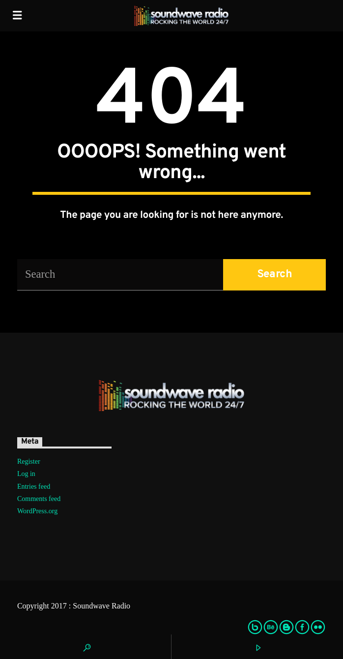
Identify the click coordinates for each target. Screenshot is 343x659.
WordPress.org (37, 511)
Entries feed (33, 486)
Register (28, 461)
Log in (26, 473)
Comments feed (38, 498)
